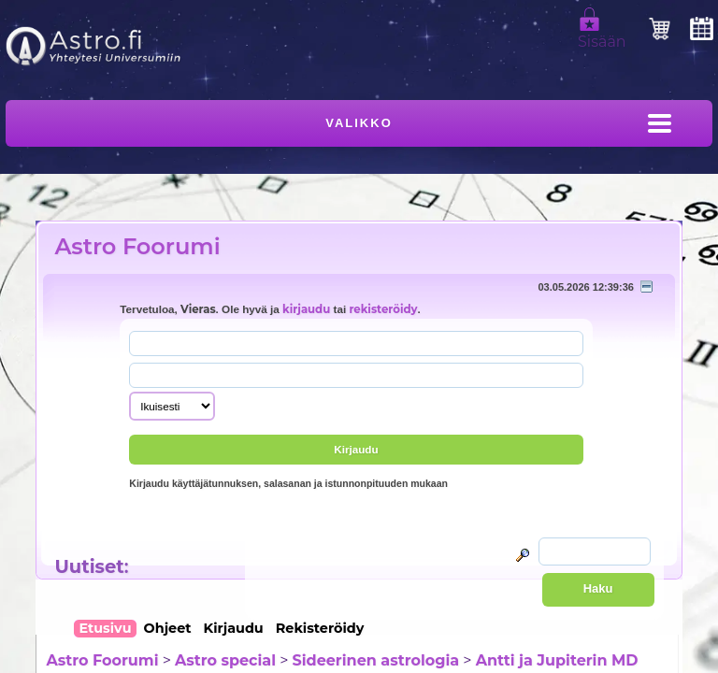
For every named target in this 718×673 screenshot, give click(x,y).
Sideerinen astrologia (376, 660)
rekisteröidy (383, 309)
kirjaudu (306, 309)
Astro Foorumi (137, 246)
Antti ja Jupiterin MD (557, 660)
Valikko (359, 123)
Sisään (602, 33)
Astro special (225, 660)
